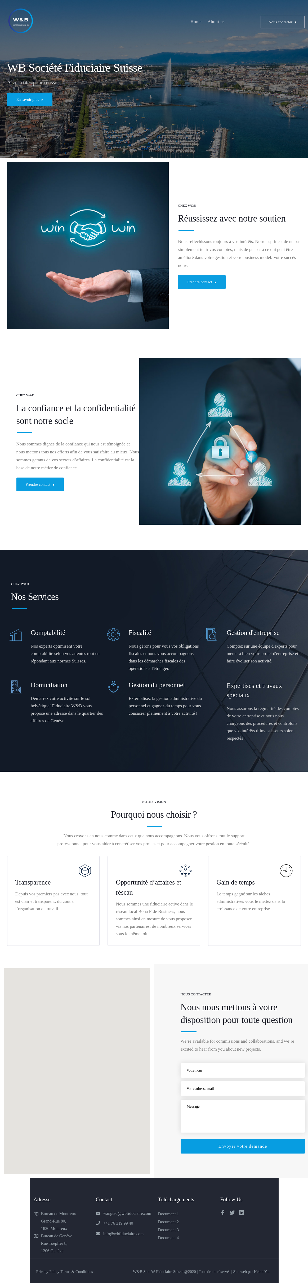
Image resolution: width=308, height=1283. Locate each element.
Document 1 (168, 1214)
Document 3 (168, 1230)
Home (196, 21)
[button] (126, 1072)
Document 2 (168, 1222)
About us (216, 21)
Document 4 (168, 1238)
